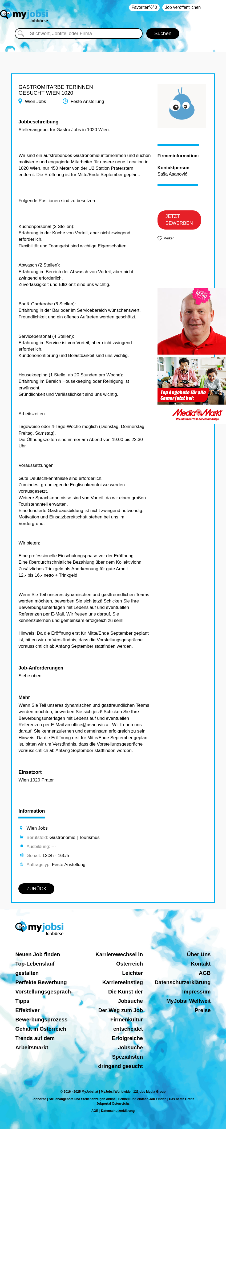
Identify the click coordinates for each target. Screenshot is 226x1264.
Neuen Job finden (37, 954)
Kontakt (201, 964)
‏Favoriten (144, 8)
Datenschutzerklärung (183, 982)
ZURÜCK (36, 888)
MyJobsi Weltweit (188, 1001)
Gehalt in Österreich (40, 1029)
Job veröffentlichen (183, 7)
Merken (169, 238)
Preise (203, 1010)
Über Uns (199, 954)
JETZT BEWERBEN (179, 220)
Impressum (196, 992)
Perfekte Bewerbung (41, 982)
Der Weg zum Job (120, 1010)
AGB (205, 973)
